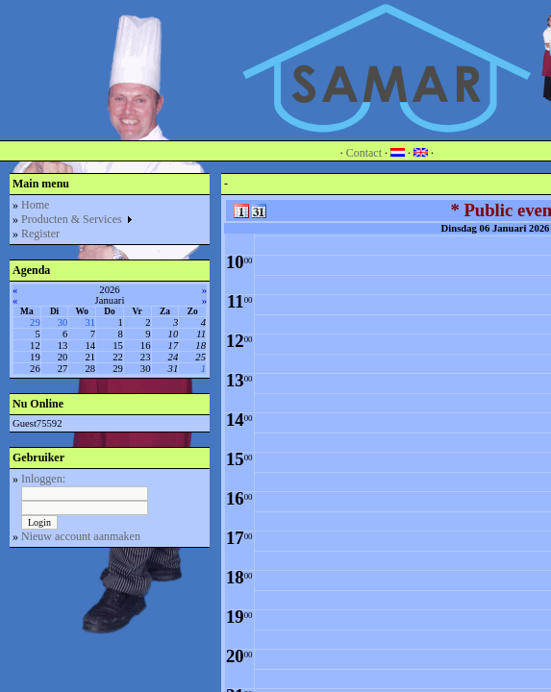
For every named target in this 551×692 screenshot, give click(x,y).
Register (40, 233)
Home (35, 204)
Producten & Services (78, 219)
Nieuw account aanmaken (80, 536)
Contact (364, 153)
